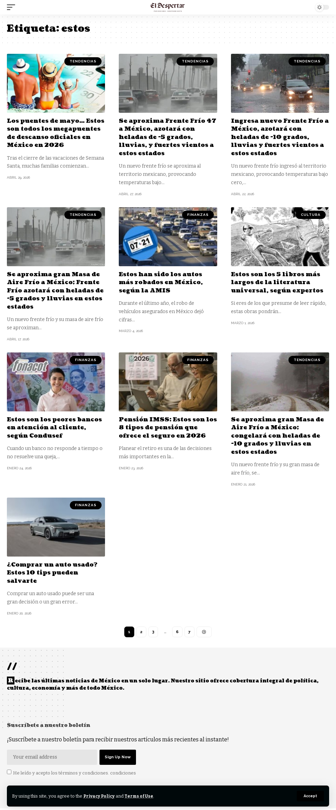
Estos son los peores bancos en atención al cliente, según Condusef (51, 427)
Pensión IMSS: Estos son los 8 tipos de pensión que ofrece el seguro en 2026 (167, 427)
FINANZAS (198, 214)
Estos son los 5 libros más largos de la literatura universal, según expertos (279, 282)
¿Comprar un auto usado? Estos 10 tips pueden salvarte (55, 572)
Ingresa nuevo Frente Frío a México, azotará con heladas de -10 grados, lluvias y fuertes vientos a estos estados (279, 137)
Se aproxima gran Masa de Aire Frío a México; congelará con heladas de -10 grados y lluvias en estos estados (279, 435)
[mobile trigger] (13, 7)
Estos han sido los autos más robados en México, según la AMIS (163, 282)
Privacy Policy (99, 796)
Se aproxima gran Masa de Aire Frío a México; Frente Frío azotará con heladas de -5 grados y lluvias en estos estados (55, 290)
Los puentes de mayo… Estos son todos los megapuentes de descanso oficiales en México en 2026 (54, 137)
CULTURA (311, 214)
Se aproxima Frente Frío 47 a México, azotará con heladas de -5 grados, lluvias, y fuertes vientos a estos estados (165, 137)
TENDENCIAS (83, 61)
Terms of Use (140, 796)
